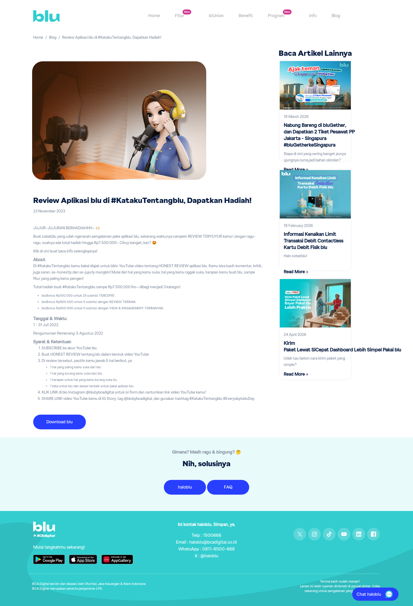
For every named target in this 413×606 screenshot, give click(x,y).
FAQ (228, 487)
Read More (294, 272)
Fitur (180, 16)
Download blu (59, 422)
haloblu (185, 487)
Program (277, 16)
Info (313, 16)
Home (154, 16)
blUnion (216, 16)
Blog (336, 16)
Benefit (246, 16)
